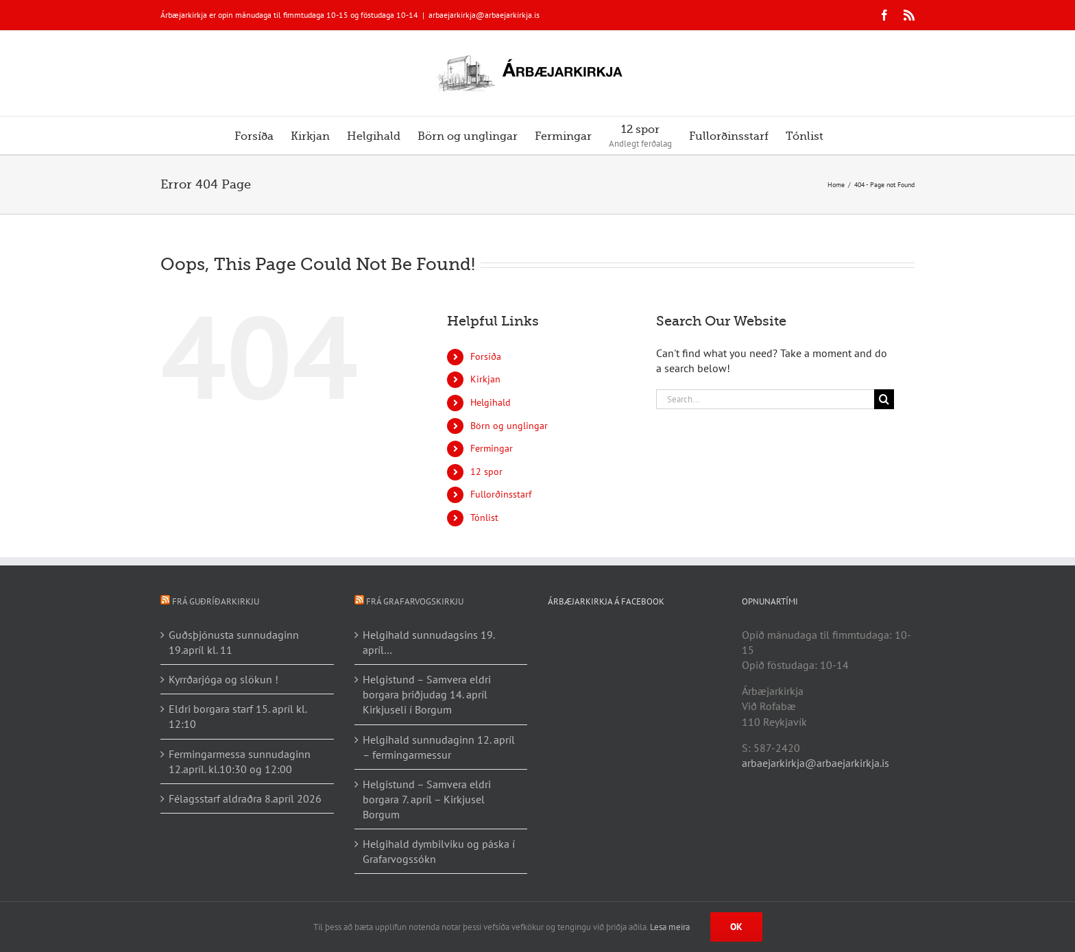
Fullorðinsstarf (500, 494)
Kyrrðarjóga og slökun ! (223, 679)
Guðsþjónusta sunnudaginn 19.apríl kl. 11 (234, 642)
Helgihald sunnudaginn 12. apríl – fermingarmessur (439, 747)
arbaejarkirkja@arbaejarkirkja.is (484, 15)
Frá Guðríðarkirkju (215, 601)
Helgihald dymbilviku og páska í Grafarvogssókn (439, 851)
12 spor (486, 471)
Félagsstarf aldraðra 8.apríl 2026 (245, 798)
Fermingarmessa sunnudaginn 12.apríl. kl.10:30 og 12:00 (240, 761)
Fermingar (491, 448)
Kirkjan (485, 379)
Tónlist (484, 517)
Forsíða (485, 356)
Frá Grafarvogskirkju (414, 601)
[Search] (884, 399)
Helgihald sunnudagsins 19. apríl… (428, 642)
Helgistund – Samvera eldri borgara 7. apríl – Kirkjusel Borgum (427, 799)
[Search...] (765, 399)
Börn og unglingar (509, 425)
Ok (736, 926)
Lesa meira (670, 927)
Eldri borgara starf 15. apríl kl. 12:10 (237, 716)
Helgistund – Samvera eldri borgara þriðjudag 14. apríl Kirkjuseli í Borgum (427, 694)
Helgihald (490, 402)
